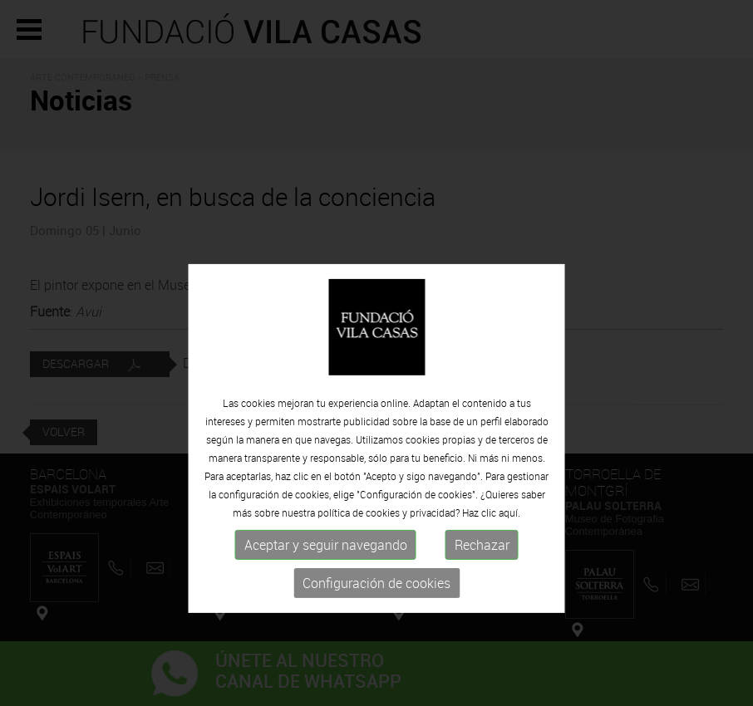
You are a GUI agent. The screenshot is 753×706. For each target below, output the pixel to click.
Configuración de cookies (376, 641)
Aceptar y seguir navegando (325, 603)
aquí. (509, 570)
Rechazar (482, 603)
